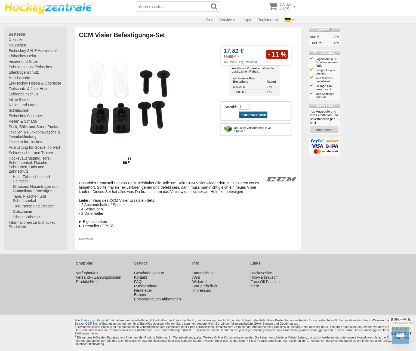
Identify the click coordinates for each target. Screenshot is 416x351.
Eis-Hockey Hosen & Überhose (35, 83)
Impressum (201, 290)
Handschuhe (19, 78)
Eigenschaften (95, 221)
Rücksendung (146, 286)
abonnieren (324, 129)
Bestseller (17, 34)
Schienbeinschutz (24, 94)
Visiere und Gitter (23, 61)
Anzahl (230, 107)
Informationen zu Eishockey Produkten (32, 224)
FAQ (138, 281)
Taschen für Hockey (25, 142)
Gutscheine (22, 211)
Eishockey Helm (22, 56)
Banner (140, 295)
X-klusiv (15, 40)
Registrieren (267, 20)
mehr (255, 286)
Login (246, 20)
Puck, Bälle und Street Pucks (33, 127)
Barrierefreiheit (204, 286)
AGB (196, 277)
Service (225, 20)
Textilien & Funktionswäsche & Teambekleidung (34, 134)
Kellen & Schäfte (23, 121)
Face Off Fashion (265, 281)
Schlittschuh (19, 110)
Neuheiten (17, 45)
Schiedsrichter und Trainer (31, 153)
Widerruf (199, 281)
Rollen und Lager (23, 105)
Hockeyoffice (261, 273)
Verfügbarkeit (87, 273)
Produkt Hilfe (87, 281)
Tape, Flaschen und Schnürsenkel (29, 198)
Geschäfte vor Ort (149, 273)
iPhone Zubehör (26, 217)
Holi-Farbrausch (264, 277)
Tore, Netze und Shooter (33, 206)
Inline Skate (19, 99)
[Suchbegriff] (173, 6)
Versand (251, 62)
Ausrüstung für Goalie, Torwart (34, 147)
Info (207, 20)
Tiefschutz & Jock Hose (28, 88)
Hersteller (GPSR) (98, 226)
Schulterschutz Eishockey (30, 67)
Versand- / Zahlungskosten (98, 277)
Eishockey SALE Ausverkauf (33, 50)
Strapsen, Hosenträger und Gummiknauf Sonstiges (35, 188)
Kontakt (140, 277)
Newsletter (143, 290)
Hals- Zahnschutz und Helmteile (31, 179)
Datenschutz (203, 273)
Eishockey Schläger (25, 116)
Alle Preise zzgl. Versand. (92, 320)
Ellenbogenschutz (24, 72)
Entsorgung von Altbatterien (157, 299)
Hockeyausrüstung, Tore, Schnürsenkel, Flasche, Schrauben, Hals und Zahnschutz (30, 164)
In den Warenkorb (253, 114)
